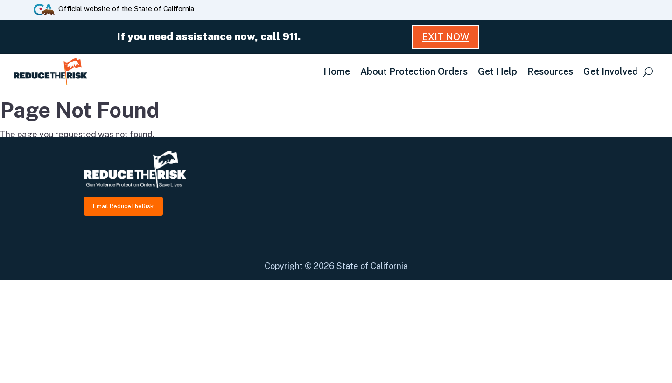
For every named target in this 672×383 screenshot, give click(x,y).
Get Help (497, 71)
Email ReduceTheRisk (123, 206)
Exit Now (445, 37)
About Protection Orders (414, 71)
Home (336, 71)
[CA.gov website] (44, 8)
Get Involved (610, 71)
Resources (550, 71)
